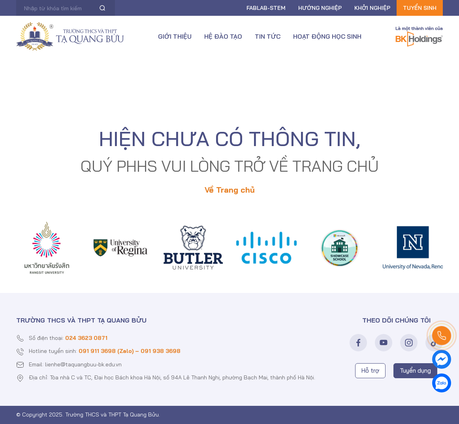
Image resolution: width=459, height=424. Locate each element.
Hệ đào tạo (223, 36)
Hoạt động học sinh (327, 36)
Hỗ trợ (370, 370)
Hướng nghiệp (320, 7)
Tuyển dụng (415, 370)
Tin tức (267, 36)
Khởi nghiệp (372, 7)
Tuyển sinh (419, 7)
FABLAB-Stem (266, 7)
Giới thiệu (175, 36)
